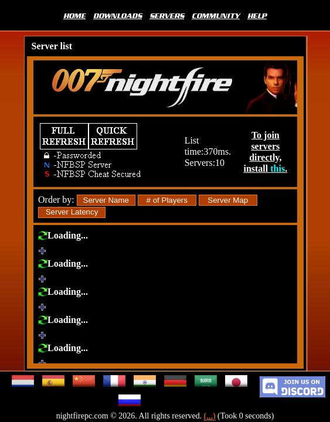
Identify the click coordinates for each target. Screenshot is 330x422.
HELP (257, 15)
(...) (210, 415)
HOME (74, 15)
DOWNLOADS (117, 15)
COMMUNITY (216, 15)
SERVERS (166, 15)
